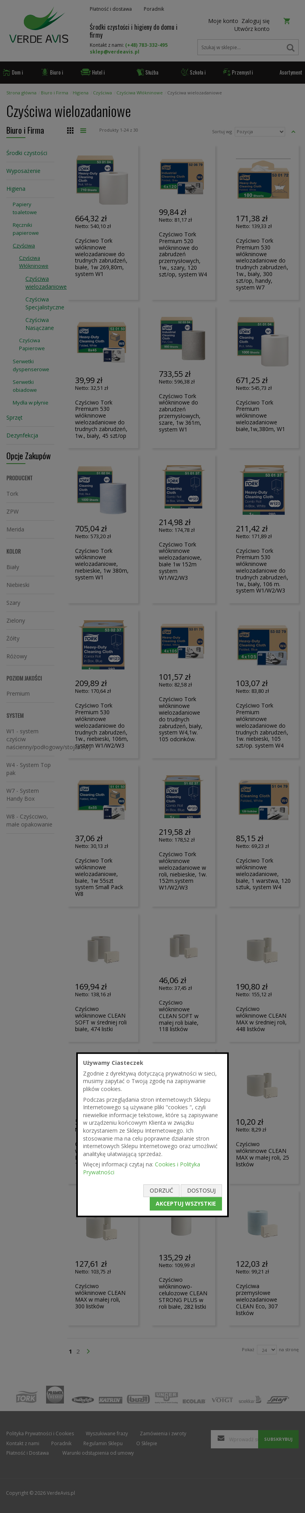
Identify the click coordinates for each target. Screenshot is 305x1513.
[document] (152, 1135)
